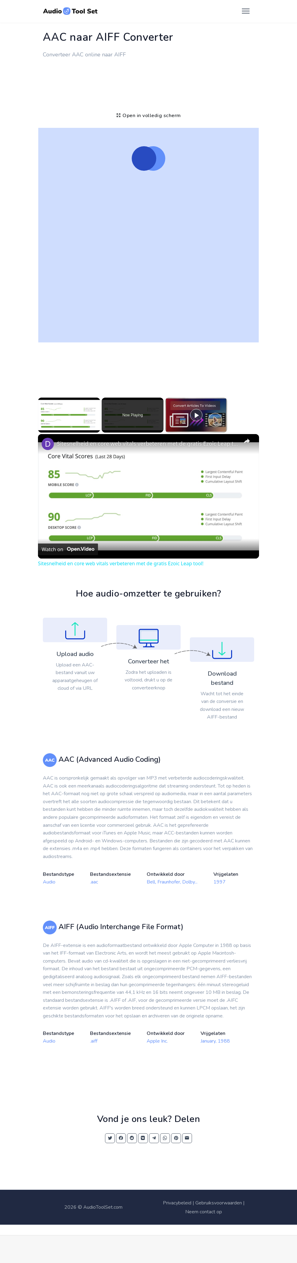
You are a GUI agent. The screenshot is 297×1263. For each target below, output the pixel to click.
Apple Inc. (157, 1041)
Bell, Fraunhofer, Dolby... (172, 882)
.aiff (93, 1041)
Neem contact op (203, 1211)
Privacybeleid (177, 1203)
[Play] (196, 415)
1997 (219, 882)
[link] (48, 444)
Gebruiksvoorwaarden (218, 1203)
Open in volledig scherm (148, 115)
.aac (94, 882)
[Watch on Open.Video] (68, 549)
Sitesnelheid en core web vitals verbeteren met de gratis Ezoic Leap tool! (147, 443)
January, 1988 (215, 1041)
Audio (49, 882)
